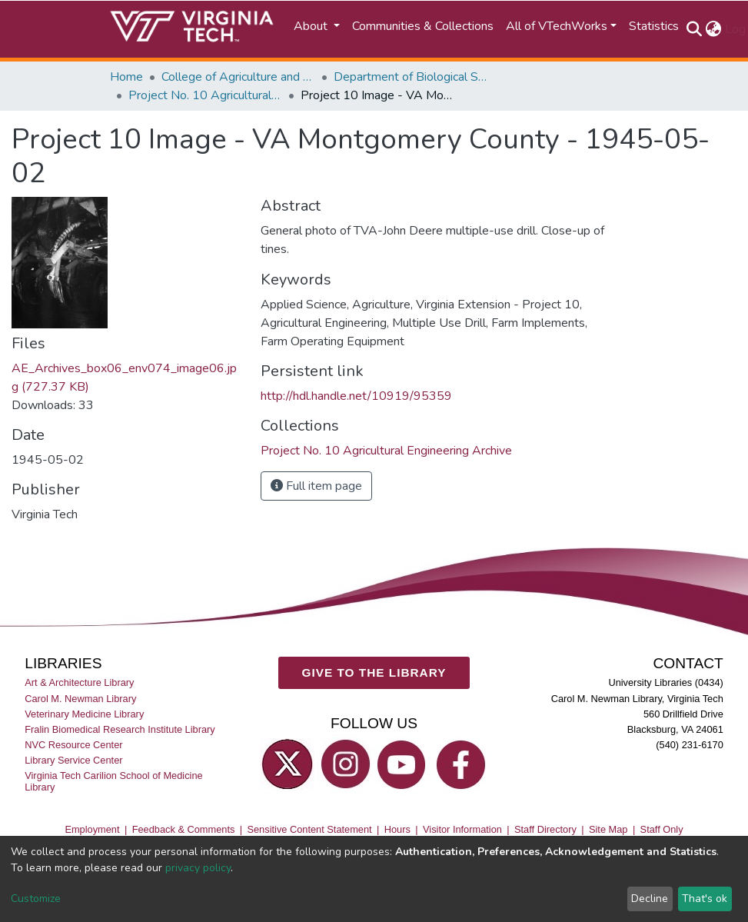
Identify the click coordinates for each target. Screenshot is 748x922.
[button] (713, 29)
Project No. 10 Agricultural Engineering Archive (205, 95)
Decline (649, 898)
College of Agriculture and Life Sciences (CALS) (238, 76)
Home (126, 76)
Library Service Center (73, 760)
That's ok (704, 898)
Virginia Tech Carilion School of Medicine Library (113, 781)
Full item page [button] (316, 486)
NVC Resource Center (73, 745)
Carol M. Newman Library (80, 698)
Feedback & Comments (183, 829)
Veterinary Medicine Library (84, 714)
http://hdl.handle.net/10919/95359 (356, 396)
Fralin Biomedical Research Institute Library (120, 729)
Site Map (608, 829)
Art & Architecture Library (79, 683)
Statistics (654, 26)
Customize (36, 898)
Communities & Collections (423, 26)
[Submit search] (694, 29)
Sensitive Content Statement (309, 829)
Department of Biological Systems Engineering (410, 76)
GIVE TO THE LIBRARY (374, 672)
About (312, 26)
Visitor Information (462, 829)
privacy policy (198, 867)
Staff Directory (545, 829)
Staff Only (661, 829)
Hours (397, 829)
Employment (92, 829)
